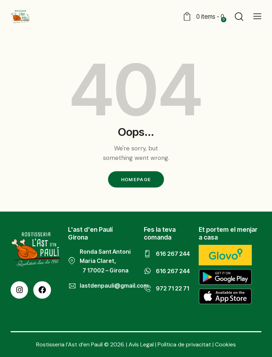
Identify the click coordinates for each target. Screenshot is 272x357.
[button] (257, 16)
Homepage (136, 179)
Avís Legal (141, 344)
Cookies (225, 344)
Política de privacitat (184, 344)
